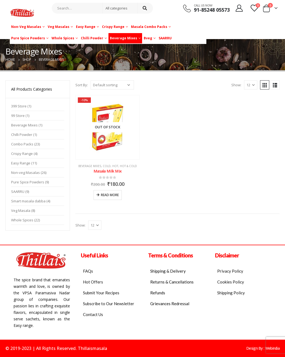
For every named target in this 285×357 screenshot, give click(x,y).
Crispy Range (113, 26)
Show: (236, 84)
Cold (107, 166)
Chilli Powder (92, 38)
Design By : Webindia (263, 348)
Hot (115, 166)
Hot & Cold (128, 166)
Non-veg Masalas (26, 26)
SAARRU (165, 38)
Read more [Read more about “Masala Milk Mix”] (110, 195)
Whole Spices (63, 38)
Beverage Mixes (123, 38)
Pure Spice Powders (28, 38)
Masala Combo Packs (149, 26)
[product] (108, 127)
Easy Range (85, 26)
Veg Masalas (58, 26)
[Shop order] (112, 85)
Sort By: (81, 84)
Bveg (148, 38)
